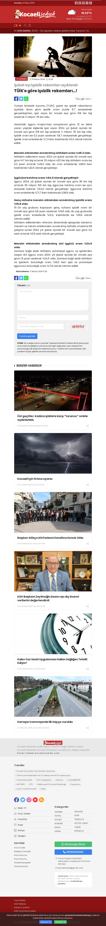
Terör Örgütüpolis (43, 780)
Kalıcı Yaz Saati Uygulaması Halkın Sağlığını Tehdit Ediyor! (52, 661)
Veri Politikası (20, 904)
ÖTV (30, 784)
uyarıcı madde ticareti (25, 789)
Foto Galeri (22, 813)
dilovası (59, 780)
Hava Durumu (20, 855)
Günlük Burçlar (21, 866)
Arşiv (18, 824)
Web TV (20, 808)
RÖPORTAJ (79, 831)
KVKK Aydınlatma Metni (25, 911)
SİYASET (58, 819)
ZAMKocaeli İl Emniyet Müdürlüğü (51, 784)
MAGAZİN (78, 811)
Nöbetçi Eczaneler (22, 851)
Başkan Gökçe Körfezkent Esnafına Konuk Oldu (50, 538)
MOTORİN (20, 784)
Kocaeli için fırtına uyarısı (34, 479)
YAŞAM (77, 827)
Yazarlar (20, 819)
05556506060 (73, 852)
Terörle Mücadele (23, 780)
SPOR (76, 815)
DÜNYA (58, 827)
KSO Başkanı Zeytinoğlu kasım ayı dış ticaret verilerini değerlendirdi (48, 598)
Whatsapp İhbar (73, 844)
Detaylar (46, 922)
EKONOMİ (59, 823)
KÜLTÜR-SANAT (81, 823)
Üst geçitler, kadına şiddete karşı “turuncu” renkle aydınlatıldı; (52, 418)
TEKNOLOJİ (79, 819)
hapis (42, 789)
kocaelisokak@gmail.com (70, 868)
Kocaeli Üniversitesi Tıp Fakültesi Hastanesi (35, 771)
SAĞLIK (58, 831)
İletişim (20, 836)
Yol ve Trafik (19, 847)
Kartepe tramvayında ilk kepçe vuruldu (45, 722)
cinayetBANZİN (73, 780)
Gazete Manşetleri (22, 862)
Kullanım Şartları (22, 907)
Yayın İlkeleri (19, 900)
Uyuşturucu (74, 784)
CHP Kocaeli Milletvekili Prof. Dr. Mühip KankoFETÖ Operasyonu (42, 775)
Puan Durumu (20, 859)
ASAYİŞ (58, 815)
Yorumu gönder (27, 336)
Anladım (60, 922)
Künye (19, 830)
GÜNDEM (21, 79)
